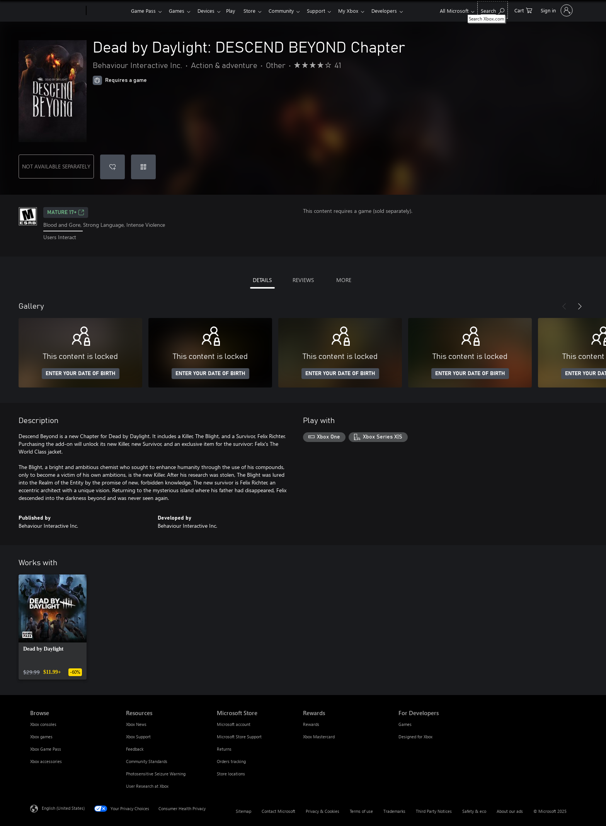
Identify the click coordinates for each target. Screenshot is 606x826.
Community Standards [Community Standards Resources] (146, 761)
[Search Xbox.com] (492, 10)
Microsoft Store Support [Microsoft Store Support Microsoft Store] (239, 736)
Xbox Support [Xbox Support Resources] (138, 736)
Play (235, 10)
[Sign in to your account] (556, 10)
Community (288, 10)
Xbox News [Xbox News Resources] (136, 724)
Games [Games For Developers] (405, 724)
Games (178, 10)
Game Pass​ (143, 10)
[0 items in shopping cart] (523, 10)
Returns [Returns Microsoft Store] (224, 748)
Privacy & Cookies (322, 811)
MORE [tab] (343, 280)
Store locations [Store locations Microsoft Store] (231, 773)
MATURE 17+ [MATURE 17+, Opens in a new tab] (65, 212)
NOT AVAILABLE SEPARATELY (56, 166)
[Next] (579, 306)
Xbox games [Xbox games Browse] (41, 736)
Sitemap (243, 811)
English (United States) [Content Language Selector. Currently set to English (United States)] (63, 807)
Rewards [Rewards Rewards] (311, 724)
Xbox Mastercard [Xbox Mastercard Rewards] (319, 736)
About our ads (510, 811)
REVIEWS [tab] (303, 280)
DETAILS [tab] (262, 280)
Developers (396, 10)
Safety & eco (474, 811)
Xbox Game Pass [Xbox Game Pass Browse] (45, 748)
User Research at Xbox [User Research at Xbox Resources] (147, 786)
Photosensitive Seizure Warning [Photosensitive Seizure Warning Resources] (156, 773)
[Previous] (564, 306)
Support (325, 10)
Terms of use (361, 811)
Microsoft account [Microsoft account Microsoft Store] (233, 724)
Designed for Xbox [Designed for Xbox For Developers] (415, 736)
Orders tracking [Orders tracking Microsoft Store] (231, 761)
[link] (53, 627)
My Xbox (359, 10)
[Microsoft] (56, 10)
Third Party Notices (434, 811)
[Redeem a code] (143, 167)
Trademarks (394, 811)
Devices (209, 10)
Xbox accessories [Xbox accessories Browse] (46, 761)
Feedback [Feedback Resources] (134, 748)
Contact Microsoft (278, 811)
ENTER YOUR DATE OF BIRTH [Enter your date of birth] (81, 373)
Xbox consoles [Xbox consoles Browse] (43, 724)
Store (256, 10)
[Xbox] (107, 10)
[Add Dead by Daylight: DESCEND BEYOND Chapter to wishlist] (112, 167)
